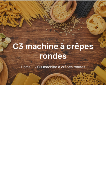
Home (26, 67)
